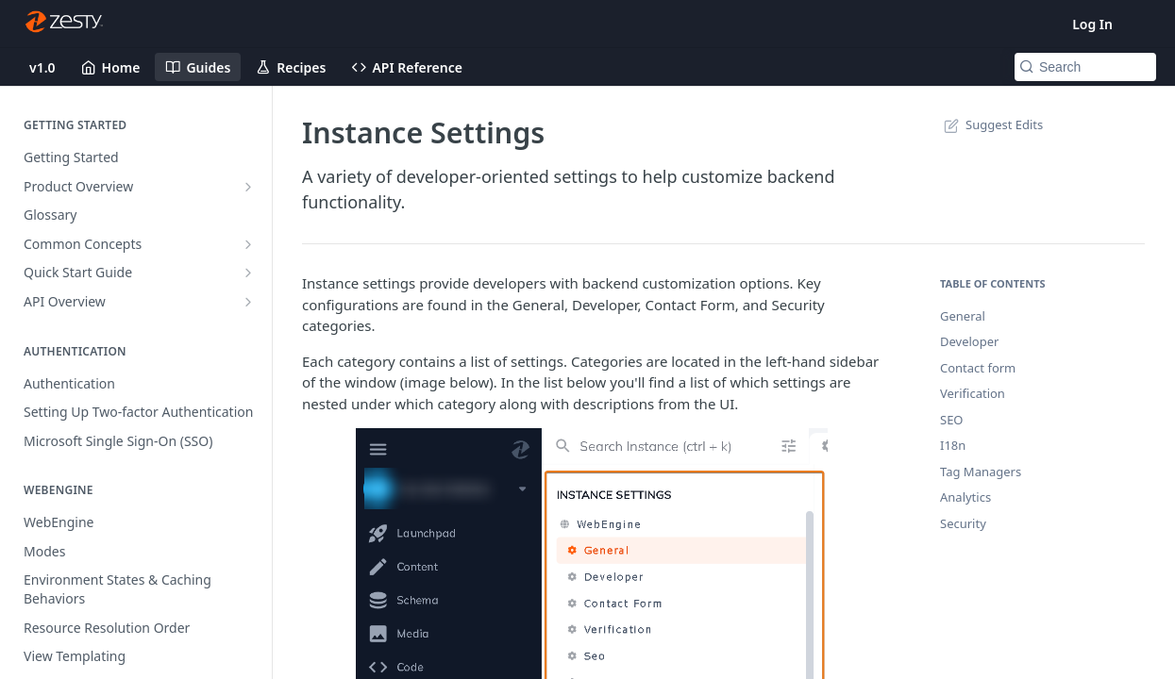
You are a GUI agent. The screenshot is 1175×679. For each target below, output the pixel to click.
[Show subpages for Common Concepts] (248, 244)
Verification (972, 393)
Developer (969, 341)
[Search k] (1085, 67)
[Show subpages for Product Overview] (248, 186)
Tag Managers (980, 471)
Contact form (978, 367)
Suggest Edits (991, 124)
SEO (952, 419)
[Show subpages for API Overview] (248, 301)
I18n (952, 445)
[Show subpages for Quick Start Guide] (248, 272)
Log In (1092, 24)
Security (963, 523)
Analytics (965, 497)
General (962, 315)
